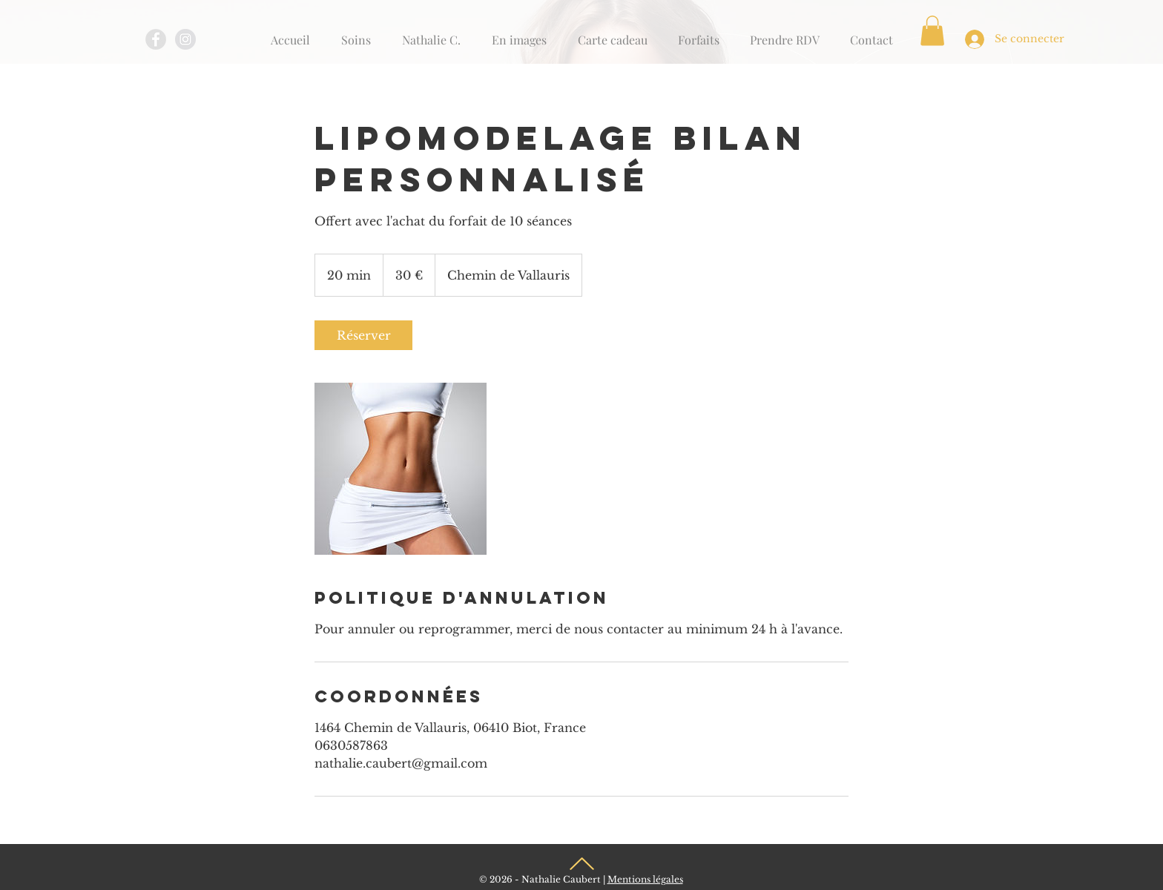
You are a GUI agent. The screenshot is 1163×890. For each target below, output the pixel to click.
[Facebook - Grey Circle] (155, 39)
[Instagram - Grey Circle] (185, 39)
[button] (932, 31)
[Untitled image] (400, 469)
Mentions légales (645, 879)
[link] (363, 335)
